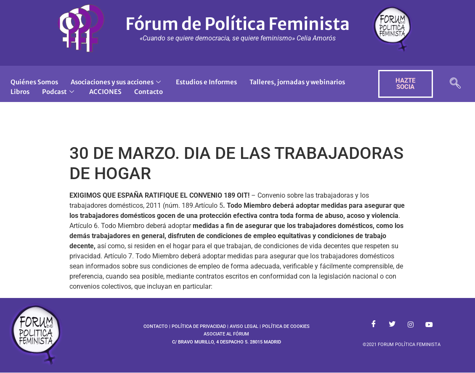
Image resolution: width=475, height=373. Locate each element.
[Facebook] (373, 324)
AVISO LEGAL (244, 326)
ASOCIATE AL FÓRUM (226, 334)
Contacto (148, 92)
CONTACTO (155, 326)
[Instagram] (410, 324)
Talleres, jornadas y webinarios (297, 82)
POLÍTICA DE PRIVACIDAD (199, 326)
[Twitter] (392, 324)
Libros (20, 92)
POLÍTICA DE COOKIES (286, 326)
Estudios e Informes (206, 82)
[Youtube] (429, 324)
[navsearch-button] (455, 84)
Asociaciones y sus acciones (116, 82)
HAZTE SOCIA (405, 84)
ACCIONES (105, 92)
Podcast (58, 92)
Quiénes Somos (34, 82)
